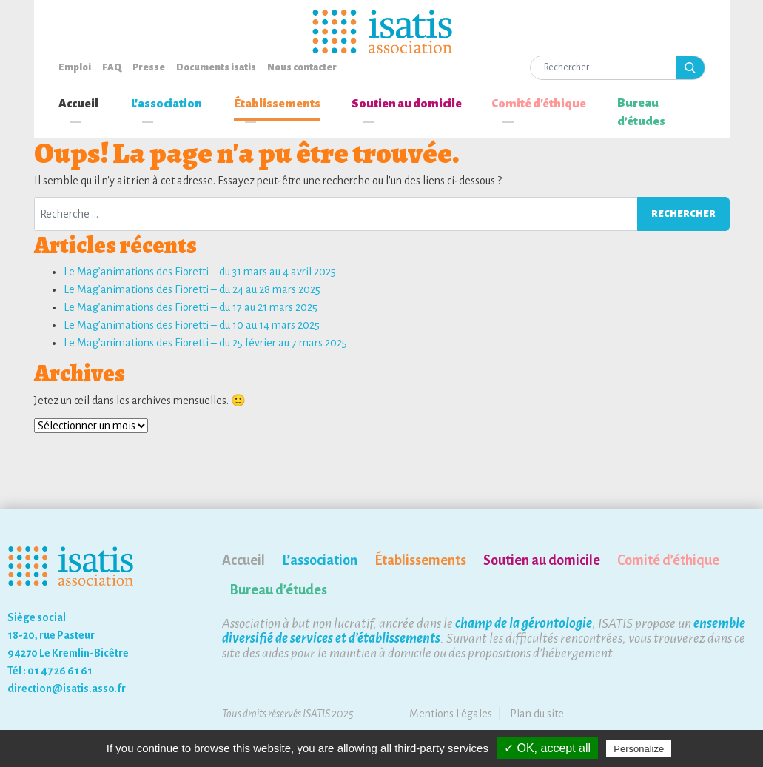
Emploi (74, 67)
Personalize (639, 748)
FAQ (111, 67)
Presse (148, 67)
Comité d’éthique (668, 560)
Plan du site (537, 714)
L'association (166, 103)
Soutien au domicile (407, 103)
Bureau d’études (641, 112)
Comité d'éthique (538, 103)
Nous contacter (302, 67)
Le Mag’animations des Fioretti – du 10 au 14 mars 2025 (192, 325)
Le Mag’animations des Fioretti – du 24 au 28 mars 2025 (192, 289)
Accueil (78, 103)
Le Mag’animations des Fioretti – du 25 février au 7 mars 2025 (205, 343)
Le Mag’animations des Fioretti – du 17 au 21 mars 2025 (190, 307)
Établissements (277, 103)
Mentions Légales (450, 714)
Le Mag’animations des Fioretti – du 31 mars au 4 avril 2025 (200, 272)
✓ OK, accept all (547, 748)
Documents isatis (216, 67)
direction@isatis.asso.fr (66, 688)
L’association (319, 560)
